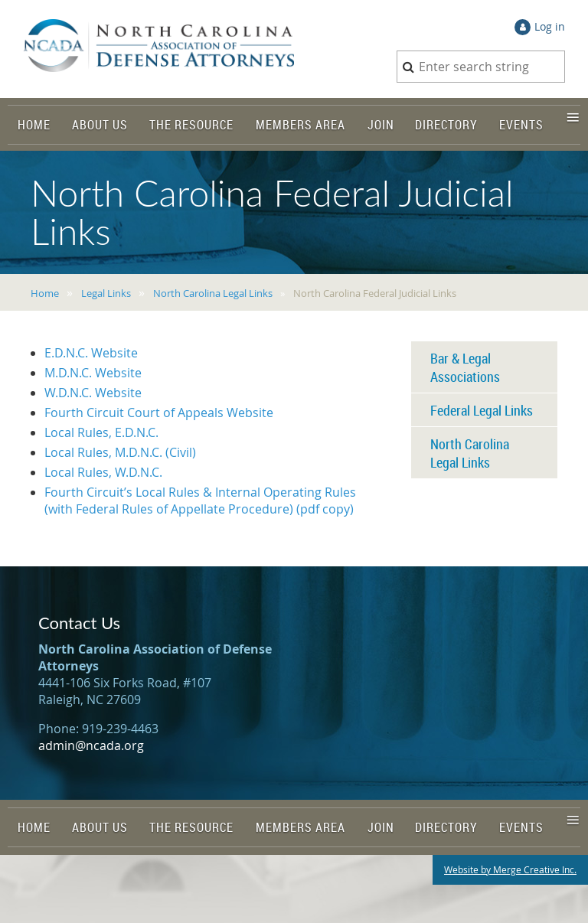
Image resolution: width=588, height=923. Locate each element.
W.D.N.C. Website (93, 392)
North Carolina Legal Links (213, 293)
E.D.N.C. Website (91, 352)
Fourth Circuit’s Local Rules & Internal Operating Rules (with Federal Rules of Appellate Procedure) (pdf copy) (200, 500)
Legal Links (106, 293)
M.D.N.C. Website (93, 372)
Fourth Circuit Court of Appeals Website (158, 412)
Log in (549, 26)
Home (45, 293)
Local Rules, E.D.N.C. (101, 432)
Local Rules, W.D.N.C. (103, 472)
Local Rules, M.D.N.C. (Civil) (120, 452)
